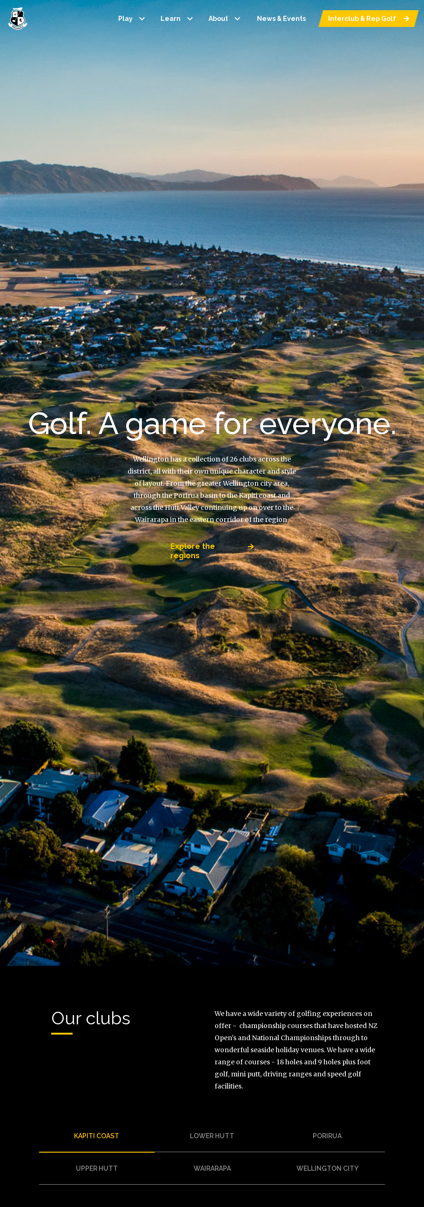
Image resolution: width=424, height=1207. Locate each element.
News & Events (281, 18)
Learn (178, 18)
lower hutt (212, 1136)
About (226, 18)
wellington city (327, 1168)
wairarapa (212, 1168)
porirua (327, 1136)
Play (133, 18)
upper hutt (97, 1168)
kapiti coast (96, 1136)
